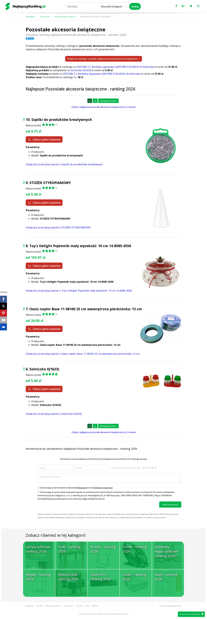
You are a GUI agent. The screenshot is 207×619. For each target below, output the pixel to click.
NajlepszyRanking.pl (169, 606)
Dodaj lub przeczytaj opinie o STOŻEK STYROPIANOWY (58, 227)
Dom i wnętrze (44, 17)
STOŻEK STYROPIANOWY (50, 182)
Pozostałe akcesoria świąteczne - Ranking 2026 (95, 17)
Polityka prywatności (53, 606)
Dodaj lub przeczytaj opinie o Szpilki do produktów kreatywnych (64, 164)
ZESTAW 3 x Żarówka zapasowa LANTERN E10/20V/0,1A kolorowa (115, 66)
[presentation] (59, 506)
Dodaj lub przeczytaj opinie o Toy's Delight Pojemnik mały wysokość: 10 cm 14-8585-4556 (79, 290)
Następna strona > (108, 100)
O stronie (79, 606)
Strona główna (30, 17)
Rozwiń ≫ (100, 498)
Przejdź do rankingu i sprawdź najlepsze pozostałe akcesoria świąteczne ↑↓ (103, 58)
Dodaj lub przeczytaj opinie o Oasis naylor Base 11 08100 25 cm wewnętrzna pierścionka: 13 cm (83, 353)
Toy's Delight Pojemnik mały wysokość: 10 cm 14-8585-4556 (80, 245)
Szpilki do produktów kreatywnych (61, 119)
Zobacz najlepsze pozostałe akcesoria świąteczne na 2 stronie (103, 107)
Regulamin (82, 487)
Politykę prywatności (103, 487)
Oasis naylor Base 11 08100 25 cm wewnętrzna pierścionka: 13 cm (85, 309)
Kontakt (39, 606)
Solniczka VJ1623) (81, 70)
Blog (87, 606)
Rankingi (95, 606)
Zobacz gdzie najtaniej (44, 139)
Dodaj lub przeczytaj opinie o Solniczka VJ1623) (54, 413)
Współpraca (68, 606)
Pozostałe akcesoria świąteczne (65, 17)
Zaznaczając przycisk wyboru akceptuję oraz (75, 487)
